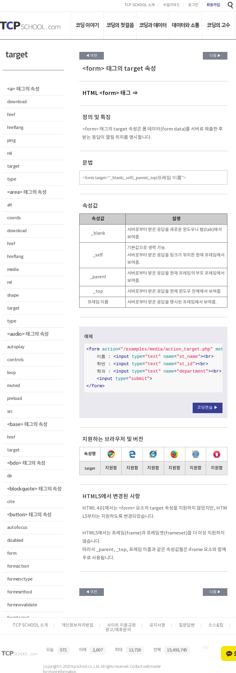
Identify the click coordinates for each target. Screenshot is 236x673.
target (13, 166)
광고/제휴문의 (118, 630)
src (10, 411)
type (11, 179)
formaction (18, 566)
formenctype (20, 579)
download (17, 101)
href (11, 114)
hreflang (15, 127)
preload (14, 398)
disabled (15, 540)
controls (15, 359)
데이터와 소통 (185, 25)
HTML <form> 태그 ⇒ (110, 93)
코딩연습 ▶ (207, 407)
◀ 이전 (91, 56)
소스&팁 (215, 625)
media (13, 269)
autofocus (17, 527)
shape (13, 295)
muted (13, 385)
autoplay (16, 347)
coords (14, 218)
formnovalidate (22, 605)
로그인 (193, 5)
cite (10, 501)
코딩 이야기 (87, 25)
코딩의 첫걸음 (120, 25)
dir (9, 476)
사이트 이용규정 (121, 625)
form (11, 553)
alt (9, 205)
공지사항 (157, 625)
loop (11, 372)
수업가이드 (171, 5)
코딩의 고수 (218, 25)
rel (9, 153)
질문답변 (187, 625)
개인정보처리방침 (77, 625)
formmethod (19, 592)
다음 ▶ (215, 56)
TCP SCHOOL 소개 (139, 5)
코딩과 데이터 (153, 25)
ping (11, 140)
